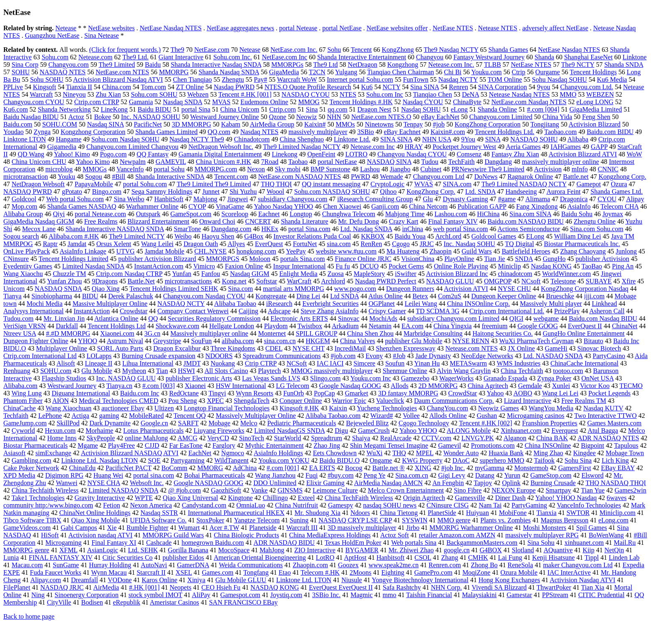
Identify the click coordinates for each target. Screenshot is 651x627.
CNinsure (16, 258)
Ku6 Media (612, 79)
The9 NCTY (578, 64)
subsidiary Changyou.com (292, 198)
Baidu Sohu (576, 213)
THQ (399, 452)
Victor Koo (594, 385)
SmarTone (187, 228)
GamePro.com (433, 572)
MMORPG (173, 72)
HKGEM (318, 340)
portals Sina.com (302, 258)
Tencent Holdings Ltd (116, 325)
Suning (299, 520)
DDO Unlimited (274, 482)
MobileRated (146, 415)
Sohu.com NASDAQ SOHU (332, 191)
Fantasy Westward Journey (489, 57)
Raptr (50, 243)
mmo (389, 594)
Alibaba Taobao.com (333, 415)
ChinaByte (467, 101)
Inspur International (299, 266)
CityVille (59, 602)
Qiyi (59, 213)
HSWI (186, 370)
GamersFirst (574, 467)
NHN (334, 116)
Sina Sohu (540, 542)
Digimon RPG (64, 475)
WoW (634, 154)
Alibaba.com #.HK (74, 236)
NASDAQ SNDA (58, 288)
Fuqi (312, 475)
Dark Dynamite (110, 423)
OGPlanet (382, 303)
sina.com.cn (280, 340)
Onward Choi (217, 221)
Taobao (298, 161)
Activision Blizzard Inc (457, 273)
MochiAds (384, 318)
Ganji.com (385, 206)
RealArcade (395, 438)
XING (423, 467)
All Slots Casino (226, 370)
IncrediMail (350, 348)
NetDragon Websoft (38, 184)
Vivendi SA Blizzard (499, 587)
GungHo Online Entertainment (583, 333)
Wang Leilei (157, 243)
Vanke (259, 490)
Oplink (511, 482)
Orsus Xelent (113, 243)
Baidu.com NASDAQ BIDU (525, 221)
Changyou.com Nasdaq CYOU (204, 296)
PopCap (324, 393)
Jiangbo (400, 169)
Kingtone (240, 497)
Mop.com (24, 206)
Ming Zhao (548, 452)
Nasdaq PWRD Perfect (385, 281)
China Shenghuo (302, 139)
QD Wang (31, 154)
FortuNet (305, 243)
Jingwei (237, 198)
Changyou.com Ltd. (586, 86)
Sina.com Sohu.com (596, 228)
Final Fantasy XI (113, 542)
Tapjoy (483, 482)
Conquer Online (300, 400)
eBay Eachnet (402, 131)
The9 (177, 49)
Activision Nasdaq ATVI (582, 579)
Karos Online (159, 579)
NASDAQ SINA (389, 161)
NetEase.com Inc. (293, 49)
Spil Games (591, 527)
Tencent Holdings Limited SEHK (174, 288)
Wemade (391, 176)
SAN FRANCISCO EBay (243, 602)
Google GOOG (537, 325)
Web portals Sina (413, 542)
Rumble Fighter (148, 527)
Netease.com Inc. (451, 64)
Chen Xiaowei (342, 206)
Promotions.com (492, 445)
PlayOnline (459, 258)
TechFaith (461, 161)
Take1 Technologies (38, 497)
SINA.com (457, 184)
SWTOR (578, 512)
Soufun (394, 363)
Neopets (180, 587)
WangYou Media (551, 408)
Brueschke (560, 296)
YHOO (87, 340)
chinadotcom (515, 273)
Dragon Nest (374, 109)
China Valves (357, 340)
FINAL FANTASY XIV (60, 557)
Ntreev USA (19, 333)
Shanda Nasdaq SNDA (228, 72)
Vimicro (204, 266)
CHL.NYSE (210, 251)
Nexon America (151, 505)
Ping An (623, 266)
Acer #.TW (224, 527)
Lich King (615, 460)
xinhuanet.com (584, 542)
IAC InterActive (568, 572)
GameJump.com (24, 423)
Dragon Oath (201, 243)
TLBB (492, 64)
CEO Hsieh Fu (220, 587)
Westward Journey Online (224, 116)
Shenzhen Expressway (406, 348)
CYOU (606, 198)
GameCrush (373, 430)
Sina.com (240, 288)
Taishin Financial (429, 594)
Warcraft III (302, 527)
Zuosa (336, 273)
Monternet (272, 333)
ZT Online (190, 86)
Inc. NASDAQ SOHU (151, 116)
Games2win (630, 490)
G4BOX (491, 550)
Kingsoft (44, 86)
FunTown (415, 79)
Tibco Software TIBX (32, 520)
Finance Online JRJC (363, 258)
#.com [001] (283, 467)
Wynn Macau (109, 572)
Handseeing (521, 191)
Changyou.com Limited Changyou (132, 146)
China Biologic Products (246, 535)
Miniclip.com (618, 512)
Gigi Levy (451, 475)
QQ (153, 318)
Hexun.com (60, 430)
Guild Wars (477, 251)
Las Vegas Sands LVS (271, 378)
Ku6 (367, 86)
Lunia (11, 557)
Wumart (189, 527)
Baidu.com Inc (139, 393)
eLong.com (613, 520)
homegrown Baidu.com (212, 542)
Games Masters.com (614, 423)
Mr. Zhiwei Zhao (411, 550)
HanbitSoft (168, 198)
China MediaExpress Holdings (329, 535)
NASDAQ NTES (63, 72)
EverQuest (269, 243)
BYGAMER (362, 550)
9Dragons (104, 281)
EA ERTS (322, 467)
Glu (428, 198)
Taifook (544, 460)
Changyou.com (68, 64)
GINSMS (289, 490)
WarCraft (299, 281)
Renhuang (16, 370)
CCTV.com (436, 438)
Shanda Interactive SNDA (169, 176)
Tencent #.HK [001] (245, 94)
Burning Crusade (553, 482)
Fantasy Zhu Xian (515, 154)
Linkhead (604, 303)
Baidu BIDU (154, 109)
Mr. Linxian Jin (64, 318)
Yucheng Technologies (387, 408)
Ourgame (547, 72)
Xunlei (561, 385)
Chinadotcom (252, 139)
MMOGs (95, 169)
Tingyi (217, 393)
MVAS (221, 101)
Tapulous (626, 445)
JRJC (427, 243)
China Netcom (428, 206)
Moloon (259, 258)
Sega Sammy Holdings (161, 191)
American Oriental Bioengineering (260, 557)
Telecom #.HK (320, 572)
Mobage (219, 423)
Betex (420, 296)
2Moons (360, 572)
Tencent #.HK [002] (485, 423)
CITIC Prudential (601, 594)
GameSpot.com (190, 213)
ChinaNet (624, 325)
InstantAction (91, 311)
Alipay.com (45, 579)
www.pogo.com (355, 288)
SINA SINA (396, 139)
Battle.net (576, 176)
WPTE (144, 497)
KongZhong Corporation (488, 124)
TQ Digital (519, 243)
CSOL (422, 557)
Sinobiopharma (52, 296)
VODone (120, 579)
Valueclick (390, 400)
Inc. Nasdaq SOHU (469, 243)
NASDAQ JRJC (61, 587)
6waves (617, 497)
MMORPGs (287, 64)
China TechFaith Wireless (359, 497)
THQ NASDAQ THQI (615, 482)
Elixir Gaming (325, 482)
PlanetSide (442, 512)
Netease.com (95, 57)
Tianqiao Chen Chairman (400, 72)
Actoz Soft (394, 535)
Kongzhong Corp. (622, 176)
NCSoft (296, 363)
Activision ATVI (466, 288)
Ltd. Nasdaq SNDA (366, 228)
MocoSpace (234, 550)
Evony (374, 355)
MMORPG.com (216, 169)
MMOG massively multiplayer (331, 370)
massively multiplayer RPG (542, 535)
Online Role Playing (461, 266)
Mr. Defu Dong (358, 221)
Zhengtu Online (595, 221)
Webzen (197, 94)
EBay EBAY (618, 467)
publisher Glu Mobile (413, 340)
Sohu (334, 49)
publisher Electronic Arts (199, 378)
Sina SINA (424, 86)
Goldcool (24, 198)
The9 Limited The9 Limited (214, 184)
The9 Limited (117, 64)
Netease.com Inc (372, 146)
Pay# (260, 79)
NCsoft (531, 281)
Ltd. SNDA (480, 191)
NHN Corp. (446, 587)
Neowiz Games (498, 408)
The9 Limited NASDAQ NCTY (523, 184)
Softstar (267, 281)
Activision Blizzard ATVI (582, 154)
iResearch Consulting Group (375, 198)
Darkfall (67, 325)
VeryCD (218, 438)
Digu (341, 430)
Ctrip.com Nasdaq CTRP (129, 273)
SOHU (21, 72)
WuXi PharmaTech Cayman (536, 340)
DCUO (369, 266)
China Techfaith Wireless (45, 490)
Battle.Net (140, 281)
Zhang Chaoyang (583, 251)
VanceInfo (130, 169)
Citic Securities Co (128, 557)
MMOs (345, 124)
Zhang (449, 557)
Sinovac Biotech (599, 348)
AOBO (522, 393)
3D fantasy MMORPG (408, 393)
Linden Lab (624, 557)
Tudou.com (18, 318)
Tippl (592, 557)
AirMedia (106, 587)
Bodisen (92, 602)
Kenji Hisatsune (553, 557)
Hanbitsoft (391, 557)
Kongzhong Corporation (93, 131)
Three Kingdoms (232, 348)
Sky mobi (288, 169)
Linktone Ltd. (352, 139)
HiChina (488, 213)
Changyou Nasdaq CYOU (412, 154)
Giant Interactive (181, 57)
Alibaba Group (23, 213)
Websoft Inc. (147, 482)
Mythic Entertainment (274, 445)
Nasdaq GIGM (249, 273)
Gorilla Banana (188, 550)
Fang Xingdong (537, 206)
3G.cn (152, 333)
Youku (66, 176)
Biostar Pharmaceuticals (35, 445)
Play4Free (121, 445)
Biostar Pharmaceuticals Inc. (582, 243)
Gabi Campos (79, 527)
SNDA (524, 258)
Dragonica (574, 198)
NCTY (391, 86)
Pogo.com (113, 154)
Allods (400, 385)
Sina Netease (101, 35)
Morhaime (99, 430)
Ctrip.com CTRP (96, 101)
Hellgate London (231, 325)
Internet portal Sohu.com (360, 79)
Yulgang (346, 72)
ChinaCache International (585, 363)
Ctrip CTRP (261, 363)
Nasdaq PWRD (234, 86)
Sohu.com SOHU (154, 94)
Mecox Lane (38, 228)
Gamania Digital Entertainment (220, 154)
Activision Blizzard (595, 124)
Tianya (12, 296)
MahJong (271, 550)
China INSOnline (548, 445)
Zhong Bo (484, 564)
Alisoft (65, 363)
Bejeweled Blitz (367, 423)
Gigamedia (61, 146)
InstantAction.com (159, 266)
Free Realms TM (583, 400)
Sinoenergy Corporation (87, 594)
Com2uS (449, 296)
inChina (412, 228)
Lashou (370, 169)
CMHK (478, 557)
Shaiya (361, 438)
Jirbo (412, 527)
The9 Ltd (325, 64)
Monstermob (531, 467)
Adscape (279, 311)
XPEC (215, 400)
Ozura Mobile (518, 572)
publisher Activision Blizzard (157, 258)
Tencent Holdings (593, 72)
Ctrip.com (282, 109)
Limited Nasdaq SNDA (93, 266)
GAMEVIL (171, 161)
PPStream (555, 594)
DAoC (461, 460)
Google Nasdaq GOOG (350, 385)
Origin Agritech (424, 497)
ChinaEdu (82, 467)
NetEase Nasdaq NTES (170, 28)
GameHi (556, 348)
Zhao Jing (326, 445)
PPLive (13, 86)
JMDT (192, 363)
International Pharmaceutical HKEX (236, 512)
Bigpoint (592, 445)
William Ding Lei (577, 236)
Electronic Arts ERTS (299, 318)
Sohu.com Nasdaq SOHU (125, 139)
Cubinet (430, 169)
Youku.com (486, 72)
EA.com (412, 325)
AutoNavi (154, 564)
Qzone (277, 116)
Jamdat (77, 243)
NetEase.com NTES (122, 72)
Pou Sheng (182, 400)
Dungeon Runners (410, 288)
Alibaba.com (20, 385)
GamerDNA (193, 564)
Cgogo (401, 243)
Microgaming (63, 542)
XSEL (184, 572)
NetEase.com (212, 49)
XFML (68, 550)
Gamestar (519, 594)
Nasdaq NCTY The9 (196, 139)
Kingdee (584, 452)
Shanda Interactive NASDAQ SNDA (115, 228)
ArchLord (448, 236)
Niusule (351, 579)
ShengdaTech (251, 400)
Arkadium (345, 325)
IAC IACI (330, 363)
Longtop (301, 213)
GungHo (554, 258)
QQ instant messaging (331, 184)
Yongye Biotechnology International (420, 579)
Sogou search (21, 236)
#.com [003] (158, 385)
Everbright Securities (330, 303)
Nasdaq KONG (551, 266)
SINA (492, 139)
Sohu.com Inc (384, 94)
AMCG (188, 438)
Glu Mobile (96, 370)
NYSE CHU (514, 288)
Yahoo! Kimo (72, 154)
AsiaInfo (578, 206)
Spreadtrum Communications (281, 355)
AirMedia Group (272, 124)
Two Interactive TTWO (605, 415)
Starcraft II (151, 572)
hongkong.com (257, 251)
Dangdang (498, 161)
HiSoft (50, 535)
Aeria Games (523, 146)
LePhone (50, 415)
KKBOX (373, 236)
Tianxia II (79, 86)
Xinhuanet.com (521, 430)
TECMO (631, 385)
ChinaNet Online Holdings (95, 512)
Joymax (612, 213)
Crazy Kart (403, 221)
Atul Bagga (602, 430)
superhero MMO (502, 460)
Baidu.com (17, 124)
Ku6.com (15, 109)
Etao (285, 572)
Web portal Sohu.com (75, 198)
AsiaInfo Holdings (278, 452)
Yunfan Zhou (64, 281)
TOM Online (505, 79)
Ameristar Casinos (174, 602)
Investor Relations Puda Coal (312, 236)
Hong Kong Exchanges (509, 579)
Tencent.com (231, 176)
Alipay (635, 198)
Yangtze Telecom (256, 520)
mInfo (580, 169)
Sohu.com (55, 57)
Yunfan (181, 273)
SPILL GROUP (316, 333)
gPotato (72, 191)
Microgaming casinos (535, 415)
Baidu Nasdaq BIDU (31, 116)
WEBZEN (600, 94)
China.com (116, 86)
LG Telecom (292, 385)
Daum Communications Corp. (454, 400)
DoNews (485, 176)
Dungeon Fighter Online (35, 340)
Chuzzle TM (69, 273)
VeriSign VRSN (24, 325)
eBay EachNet (440, 116)
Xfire (629, 281)
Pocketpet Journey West (464, 146)
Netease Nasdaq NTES (519, 94)
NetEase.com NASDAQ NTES (299, 176)
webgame (546, 318)
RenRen (371, 243)
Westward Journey (71, 385)
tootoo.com (568, 370)
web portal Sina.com (460, 228)
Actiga (80, 415)
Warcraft (41, 94)
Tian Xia (592, 587)
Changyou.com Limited (500, 116)
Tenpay (413, 124)
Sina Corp (25, 64)
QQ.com (219, 131)
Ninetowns (379, 124)
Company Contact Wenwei (193, 311)
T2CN (317, 72)
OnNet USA (597, 378)
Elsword (592, 475)
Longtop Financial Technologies (227, 408)
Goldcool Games (493, 236)
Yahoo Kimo (93, 161)
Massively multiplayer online (209, 333)
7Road (270, 161)
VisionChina (417, 258)
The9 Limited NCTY (137, 236)
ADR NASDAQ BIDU (284, 542)
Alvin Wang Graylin (464, 370)
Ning (38, 594)
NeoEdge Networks (487, 355)
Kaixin (338, 408)
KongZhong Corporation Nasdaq (585, 288)
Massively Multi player (551, 303)
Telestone (563, 281)
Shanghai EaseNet (588, 57)
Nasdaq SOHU (421, 109)
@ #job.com (184, 490)
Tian (162, 370)
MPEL (424, 452)
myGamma (489, 467)
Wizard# (381, 415)
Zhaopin (440, 251)
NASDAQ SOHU (534, 139)
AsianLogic (102, 550)
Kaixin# (315, 124)
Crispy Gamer (387, 311)
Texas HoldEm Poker (353, 542)
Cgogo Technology (424, 423)
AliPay (201, 594)
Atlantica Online (116, 318)
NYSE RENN (470, 340)
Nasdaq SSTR (159, 512)
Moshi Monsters (544, 527)
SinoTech (251, 438)
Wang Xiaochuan (68, 408)
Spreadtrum (326, 438)
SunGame (66, 564)
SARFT (188, 423)
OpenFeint (321, 154)
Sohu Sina (578, 460)
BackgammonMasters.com (481, 542)
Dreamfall (84, 579)
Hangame (68, 139)
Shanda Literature (304, 221)
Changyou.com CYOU (33, 101)
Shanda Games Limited (166, 131)
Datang (484, 475)
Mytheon (134, 370)
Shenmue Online (405, 370)
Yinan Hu (427, 363)
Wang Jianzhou (275, 475)
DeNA (470, 94)
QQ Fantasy (153, 154)
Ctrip (518, 72)
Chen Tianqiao (192, 79)
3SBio (365, 131)
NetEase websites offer (397, 28)
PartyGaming (529, 505)
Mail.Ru (625, 542)
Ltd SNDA (344, 296)
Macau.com (27, 564)
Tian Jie (494, 258)
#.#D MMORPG (68, 333)
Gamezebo (415, 378)
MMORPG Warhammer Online (471, 527)
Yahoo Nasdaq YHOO (283, 206)
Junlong (626, 251)
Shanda (544, 57)
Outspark (148, 213)
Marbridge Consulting (433, 333)
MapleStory (369, 273)
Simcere (364, 363)
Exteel (306, 497)
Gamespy (340, 505)
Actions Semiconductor (528, 228)
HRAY (414, 146)
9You (468, 139)
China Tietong (399, 512)
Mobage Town (625, 452)
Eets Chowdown (335, 452)
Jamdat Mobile (164, 251)
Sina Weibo (129, 198)
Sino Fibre (468, 490)
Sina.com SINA (530, 213)
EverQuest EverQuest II (341, 587)
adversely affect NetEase (555, 28)
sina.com (338, 243)
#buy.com (341, 475)
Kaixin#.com (448, 131)
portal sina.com (153, 475)
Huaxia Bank (506, 452)
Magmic (361, 594)
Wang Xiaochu (23, 273)
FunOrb (293, 393)
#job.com (342, 355)
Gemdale (530, 385)
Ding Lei (308, 296)
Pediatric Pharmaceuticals (301, 423)
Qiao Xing (106, 288)
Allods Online (448, 415)
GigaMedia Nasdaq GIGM (38, 221)
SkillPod (67, 423)
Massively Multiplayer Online (256, 415)
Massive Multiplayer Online (110, 303)
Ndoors (360, 512)
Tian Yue (592, 490)
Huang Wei (108, 475)
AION (60, 400)
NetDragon (362, 64)
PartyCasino (608, 355)
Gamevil (449, 445)
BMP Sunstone (330, 169)
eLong (459, 109)
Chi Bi (452, 72)
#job (439, 124)
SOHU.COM (59, 124)
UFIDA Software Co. (158, 520)
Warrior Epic (349, 400)
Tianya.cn (119, 385)
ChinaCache (19, 408)
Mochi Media (45, 303)
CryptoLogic (387, 184)
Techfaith (15, 415)
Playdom (276, 325)
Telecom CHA (619, 206)
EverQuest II (585, 325)
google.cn (457, 550)
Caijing (248, 311)
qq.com (338, 109)
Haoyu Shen (218, 236)
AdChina (244, 467)
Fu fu (342, 266)
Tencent (361, 49)
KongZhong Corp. (430, 191)
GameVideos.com (27, 527)
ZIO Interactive (314, 550)
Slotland (523, 550)
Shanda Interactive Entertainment (361, 57)
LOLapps (98, 355)
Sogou (93, 176)
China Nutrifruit (296, 505)
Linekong (284, 154)
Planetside (263, 527)
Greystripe (167, 340)
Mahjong (205, 198)
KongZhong (398, 49)
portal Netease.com (100, 213)
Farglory (224, 445)
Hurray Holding (110, 564)
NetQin (614, 550)
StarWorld (287, 438)
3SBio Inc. (326, 594)
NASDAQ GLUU (450, 281)
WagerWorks (456, 378)
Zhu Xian (108, 94)
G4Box (253, 236)
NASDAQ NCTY (181, 303)
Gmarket (356, 393)
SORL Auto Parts (120, 348)
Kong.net (234, 281)
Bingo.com (107, 191)
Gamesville (470, 497)
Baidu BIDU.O (339, 460)
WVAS (423, 184)
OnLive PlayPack (26, 251)
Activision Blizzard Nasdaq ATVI (118, 79)
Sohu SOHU (46, 79)
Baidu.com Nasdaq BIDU (603, 318)
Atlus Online (385, 296)
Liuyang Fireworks (218, 430)
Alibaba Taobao (235, 303)
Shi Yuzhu (243, 191)
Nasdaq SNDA (182, 101)
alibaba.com (238, 340)
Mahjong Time (405, 213)
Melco (248, 423)
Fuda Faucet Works (55, 572)
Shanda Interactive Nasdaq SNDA (216, 64)
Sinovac (349, 318)
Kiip (588, 550)
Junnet (211, 191)
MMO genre (453, 520)
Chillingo (275, 497)
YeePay (296, 251)
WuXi (374, 452)
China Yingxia (452, 325)
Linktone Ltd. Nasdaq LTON (99, 460)
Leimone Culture (335, 490)
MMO (568, 94)
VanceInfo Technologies (589, 505)
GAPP (599, 146)
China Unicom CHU (39, 161)
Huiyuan (477, 512)
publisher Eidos (183, 557)
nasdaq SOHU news (389, 505)
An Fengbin (448, 482)
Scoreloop (234, 213)
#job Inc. (453, 467)
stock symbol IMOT (155, 594)
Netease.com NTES (471, 348)
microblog (59, 169)
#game (507, 198)
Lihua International (148, 363)
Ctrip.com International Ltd (39, 355)
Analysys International (33, 311)
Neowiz (306, 116)
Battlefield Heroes (526, 251)
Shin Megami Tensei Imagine (389, 445)
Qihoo (388, 191)
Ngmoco (232, 452)
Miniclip (509, 266)
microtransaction (25, 176)
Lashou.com (450, 213)
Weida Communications (251, 564)
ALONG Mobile (469, 430)
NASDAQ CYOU (305, 94)
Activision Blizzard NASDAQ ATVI (130, 452)
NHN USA (436, 139)
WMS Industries (518, 363)
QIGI (516, 318)
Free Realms (100, 221)
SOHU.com (55, 370)
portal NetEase (342, 28)
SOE (154, 460)
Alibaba (577, 139)
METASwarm (468, 363)
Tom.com (153, 86)
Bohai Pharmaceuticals (214, 475)
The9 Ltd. (135, 57)
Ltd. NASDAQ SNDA (553, 355)
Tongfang (256, 572)
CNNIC (608, 169)
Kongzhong (402, 64)
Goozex (348, 564)
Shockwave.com (177, 325)
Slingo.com (325, 378)
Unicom (14, 288)
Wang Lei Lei (560, 393)
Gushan (487, 415)
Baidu (153, 64)
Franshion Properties (550, 423)
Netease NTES (497, 28)
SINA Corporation (502, 86)
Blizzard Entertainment (158, 221)
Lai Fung (510, 557)
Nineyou (74, 94)
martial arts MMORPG (293, 288)
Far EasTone (186, 445)
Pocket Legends (609, 393)
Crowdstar (133, 311)
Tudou (429, 161)
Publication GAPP (482, 206)
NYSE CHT (308, 348)
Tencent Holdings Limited (73, 258)
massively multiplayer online (560, 161)
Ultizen (164, 408)
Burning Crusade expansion (159, 355)
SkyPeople (100, 438)
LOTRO (356, 154)
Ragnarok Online (530, 176)
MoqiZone (477, 572)
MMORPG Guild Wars (173, 535)
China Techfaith (522, 370)
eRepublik (126, 602)
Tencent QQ (190, 415)
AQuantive (558, 550)
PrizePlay (567, 311)
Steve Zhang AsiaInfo (330, 311)
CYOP (197, 206)
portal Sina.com (309, 228)
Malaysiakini (479, 594)
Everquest (564, 430)
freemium (494, 325)
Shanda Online (497, 109)
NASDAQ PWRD (27, 191)
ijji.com (594, 296)
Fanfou (210, 273)
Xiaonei (195, 385)
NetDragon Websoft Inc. (220, 146)
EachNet (199, 452)
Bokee (102, 116)
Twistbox (310, 325)
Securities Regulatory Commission (214, 318)
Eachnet (269, 213)
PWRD (360, 176)
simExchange (53, 452)
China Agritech (487, 385)
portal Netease (298, 28)
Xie (112, 527)
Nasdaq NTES (259, 131)
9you (543, 86)
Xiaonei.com (117, 333)
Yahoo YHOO (418, 430)
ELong (535, 236)
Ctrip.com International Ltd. (506, 311)
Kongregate (270, 296)
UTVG (125, 251)
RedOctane (183, 393)
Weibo (182, 236)
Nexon (256, 169)
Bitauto (593, 340)
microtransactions (188, 281)
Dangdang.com (231, 228)
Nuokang (222, 363)
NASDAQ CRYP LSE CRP (355, 520)
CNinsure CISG (447, 505)
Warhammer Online (152, 206)
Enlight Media (298, 273)
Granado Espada (505, 378)
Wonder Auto (461, 452)
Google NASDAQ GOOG (208, 482)
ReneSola (520, 564)
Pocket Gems (406, 266)
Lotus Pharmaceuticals (153, 430)
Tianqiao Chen (432, 94)
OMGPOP (498, 281)
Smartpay (558, 490)
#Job (399, 355)
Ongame (381, 460)
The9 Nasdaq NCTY (451, 49)
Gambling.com (31, 460)
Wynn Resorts (254, 393)
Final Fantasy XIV (452, 221)
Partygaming (188, 460)
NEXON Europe (514, 490)
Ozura (619, 184)
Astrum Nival (125, 340)
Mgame (88, 445)
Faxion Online (244, 266)
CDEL (273, 348)
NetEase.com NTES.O (381, 116)
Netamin (380, 325)
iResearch (279, 303)
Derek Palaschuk (130, 296)
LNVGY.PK (477, 438)
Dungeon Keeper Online (503, 296)
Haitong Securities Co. (502, 333)
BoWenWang (606, 535)
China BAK (552, 438)
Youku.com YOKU (283, 460)
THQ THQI (276, 184)
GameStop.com (550, 475)
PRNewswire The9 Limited (487, 169)
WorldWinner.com (566, 273)
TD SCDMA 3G (438, 311)
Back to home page (28, 616)
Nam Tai (490, 505)
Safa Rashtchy (402, 587)
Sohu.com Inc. (232, 57)
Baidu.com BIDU (610, 131)
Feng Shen (596, 116)
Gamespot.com (240, 594)
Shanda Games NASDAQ (81, 206)
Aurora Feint (563, 191)
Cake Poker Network (31, 467)
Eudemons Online (264, 101)
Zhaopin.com (310, 564)
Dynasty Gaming (465, 198)
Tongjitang (544, 124)
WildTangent (231, 460)
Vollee (411, 415)
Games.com (217, 572)
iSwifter (405, 273)
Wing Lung (27, 393)
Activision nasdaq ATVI (100, 535)
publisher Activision (602, 258)
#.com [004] (543, 109)
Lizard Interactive (527, 400)
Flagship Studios (64, 378)
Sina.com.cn (411, 475)
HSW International (241, 385)
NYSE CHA (103, 482)
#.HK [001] (144, 587)
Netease (65, 28)
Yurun (512, 475)
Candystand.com (204, 505)
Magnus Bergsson (564, 520)
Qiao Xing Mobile (95, 520)
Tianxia (546, 512)
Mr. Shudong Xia (317, 512)
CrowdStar (462, 393)
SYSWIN (414, 520)
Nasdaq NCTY (458, 79)
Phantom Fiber (23, 400)
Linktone (635, 57)
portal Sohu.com (145, 184)
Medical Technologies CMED (118, 400)
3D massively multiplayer (362, 527)
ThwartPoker (553, 587)
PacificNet (148, 124)
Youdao (13, 131)
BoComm (174, 467)
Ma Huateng (403, 251)
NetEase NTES (453, 28)
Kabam (230, 124)
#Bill (118, 176)
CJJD (152, 445)
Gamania (141, 101)
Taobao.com (560, 131)
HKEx (269, 228)
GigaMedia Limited (595, 109)
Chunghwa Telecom (348, 213)
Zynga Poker (554, 378)
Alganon (515, 438)
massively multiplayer (318, 131)
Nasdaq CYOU (423, 101)
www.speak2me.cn (394, 564)
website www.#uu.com (346, 251)
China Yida (557, 116)
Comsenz (469, 154)
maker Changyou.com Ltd (578, 564)
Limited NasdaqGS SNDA (289, 430)
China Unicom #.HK (223, 161)
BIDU (90, 296)
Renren (458, 86)
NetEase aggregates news (240, 28)
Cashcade (158, 542)
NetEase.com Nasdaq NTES (528, 101)
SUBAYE (599, 281)
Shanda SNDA (623, 64)
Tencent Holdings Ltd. (504, 131)
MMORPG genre (26, 550)
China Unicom (239, 109)
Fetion (111, 505)
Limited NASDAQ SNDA (123, 490)
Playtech (269, 370)
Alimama (537, 198)
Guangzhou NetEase (52, 35)
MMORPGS (222, 258)
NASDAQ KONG (274, 587)
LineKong (114, 109)
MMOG (309, 101)
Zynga (42, 131)
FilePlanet (16, 587)
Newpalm (132, 161)
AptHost (355, 557)
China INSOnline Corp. (478, 303)
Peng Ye (374, 475)
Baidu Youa (410, 236)
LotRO (325, 557)
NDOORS (219, 355)
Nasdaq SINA (105, 124)
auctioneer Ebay (122, 408)
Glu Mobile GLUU (241, 579)
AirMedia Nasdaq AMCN (388, 482)
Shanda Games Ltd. (616, 191)
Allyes (236, 243)
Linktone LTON (24, 139)
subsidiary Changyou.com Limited (453, 318)
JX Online (521, 348)
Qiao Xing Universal (190, 497)
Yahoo (495, 393)
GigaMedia (284, 72)
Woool (275, 191)
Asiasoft (14, 452)
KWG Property (422, 460)
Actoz (76, 116)
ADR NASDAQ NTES (608, 438)
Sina (312, 109)
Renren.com (444, 564)
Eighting (393, 572)
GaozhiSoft (226, 490)
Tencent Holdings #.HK (360, 101)
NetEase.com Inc (284, 57)
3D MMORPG (191, 124)
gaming (109, 415)
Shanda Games (508, 49)
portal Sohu (169, 169)
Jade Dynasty (433, 355)
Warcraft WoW (297, 79)
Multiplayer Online (61, 348)
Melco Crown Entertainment (406, 490)
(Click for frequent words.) (125, 49)
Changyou (429, 57)
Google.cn (154, 423)
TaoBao (592, 266)
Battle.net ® (388, 467)
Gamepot (589, 184)
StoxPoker (210, 520)
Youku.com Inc (370, 378)
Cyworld (23, 430)
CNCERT (258, 221)
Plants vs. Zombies (505, 520)
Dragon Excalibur (177, 348)
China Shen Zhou (370, 333)
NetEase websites (111, 28)
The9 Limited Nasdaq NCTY (301, 146)
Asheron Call (606, 311)
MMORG (210, 467)
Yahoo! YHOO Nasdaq (566, 497)
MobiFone (513, 512)
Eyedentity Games (27, 266)
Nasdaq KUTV (603, 408)
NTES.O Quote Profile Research (307, 86)
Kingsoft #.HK (299, 408)
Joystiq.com (286, 594)
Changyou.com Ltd (439, 176)
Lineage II (98, 363)
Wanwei (66, 482)
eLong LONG (594, 101)
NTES (348, 94)
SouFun (201, 340)
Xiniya (196, 579)
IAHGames (566, 146)
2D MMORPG (438, 385)
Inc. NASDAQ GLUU (126, 378)
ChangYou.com (447, 408)
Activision (548, 169)
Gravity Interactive (99, 497)
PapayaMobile (94, 184)
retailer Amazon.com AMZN (457, 535)
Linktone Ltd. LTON (303, 579)
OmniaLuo (250, 505)
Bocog (353, 467)
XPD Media (19, 475)
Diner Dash (510, 497)
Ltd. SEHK (143, 550)
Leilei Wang (421, 303)
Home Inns (62, 438)
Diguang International (80, 393)
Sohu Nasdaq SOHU (559, 79)
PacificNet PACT (128, 467)
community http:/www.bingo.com (48, 505)
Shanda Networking (64, 109)
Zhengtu (233, 79)
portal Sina (195, 109)
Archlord (333, 281)
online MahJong (146, 438)
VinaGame (230, 206)
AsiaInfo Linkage (83, 251)
